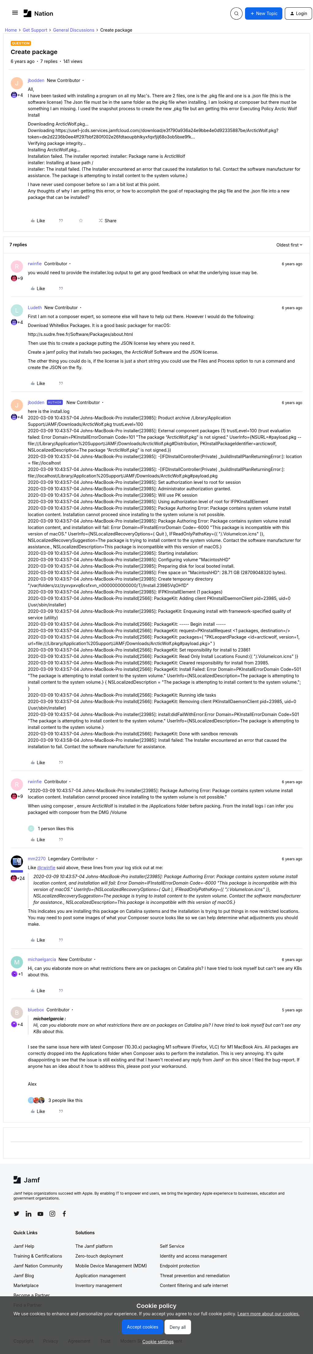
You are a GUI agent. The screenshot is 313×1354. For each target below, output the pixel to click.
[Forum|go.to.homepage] (38, 13)
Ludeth (35, 307)
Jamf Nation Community (37, 1265)
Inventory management (98, 1285)
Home (11, 30)
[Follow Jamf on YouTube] (40, 1214)
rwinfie (35, 263)
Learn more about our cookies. (269, 1313)
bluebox (36, 1009)
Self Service (172, 1246)
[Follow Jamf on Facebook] (64, 1214)
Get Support (35, 30)
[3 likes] (55, 1100)
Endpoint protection (180, 1265)
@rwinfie (46, 867)
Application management (100, 1275)
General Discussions (73, 30)
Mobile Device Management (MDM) (111, 1265)
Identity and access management (193, 1256)
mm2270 (37, 858)
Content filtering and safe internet (194, 1285)
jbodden (36, 80)
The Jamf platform (94, 1246)
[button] (15, 14)
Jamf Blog (23, 1275)
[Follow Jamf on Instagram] (52, 1214)
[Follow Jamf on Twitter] (16, 1213)
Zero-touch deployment (99, 1256)
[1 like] (51, 828)
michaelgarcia (42, 959)
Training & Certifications (37, 1256)
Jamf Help (23, 1246)
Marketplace (26, 1285)
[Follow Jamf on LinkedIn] (28, 1214)
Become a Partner (31, 1295)
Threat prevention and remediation (195, 1275)
